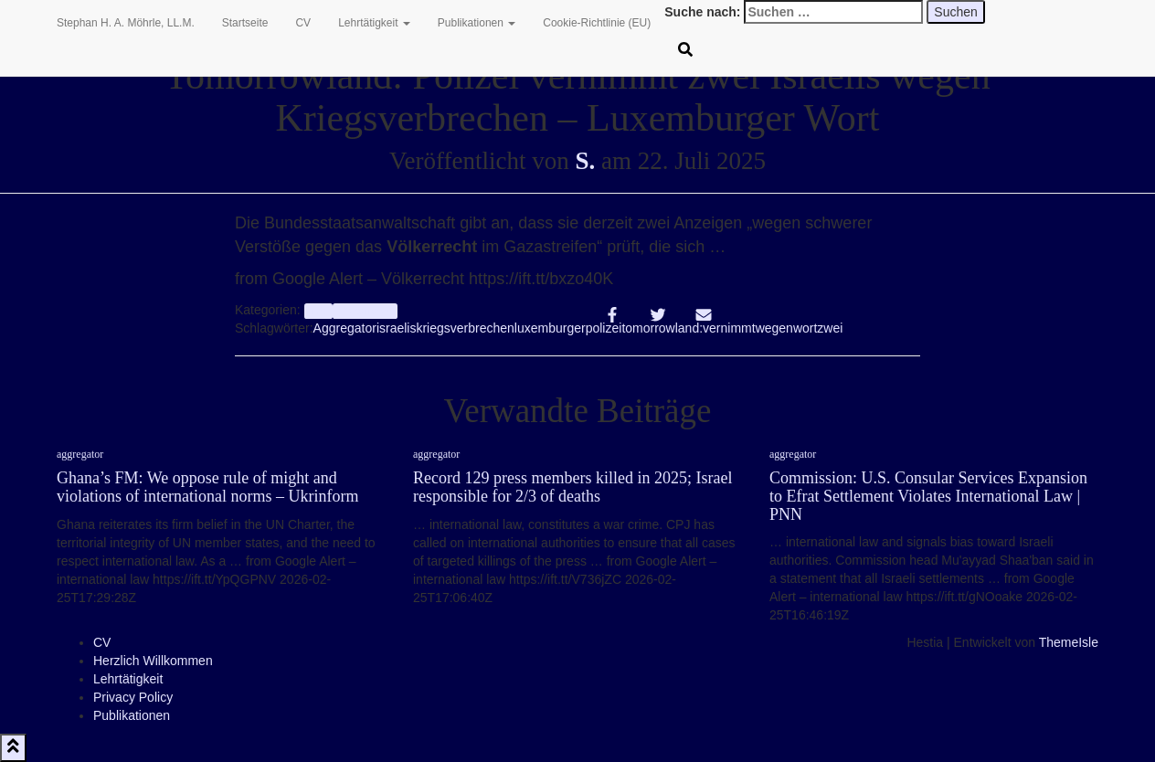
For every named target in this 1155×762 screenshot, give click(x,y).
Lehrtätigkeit (374, 22)
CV (303, 22)
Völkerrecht (365, 310)
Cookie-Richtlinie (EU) (597, 22)
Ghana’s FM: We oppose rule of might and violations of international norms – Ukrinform (207, 487)
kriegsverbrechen (465, 328)
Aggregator (344, 328)
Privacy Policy (133, 697)
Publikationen (476, 22)
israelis (396, 328)
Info (318, 310)
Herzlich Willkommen (153, 660)
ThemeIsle (1068, 642)
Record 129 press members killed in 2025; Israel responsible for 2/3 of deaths (572, 487)
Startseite (245, 22)
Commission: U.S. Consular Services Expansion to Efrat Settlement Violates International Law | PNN (928, 496)
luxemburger (550, 328)
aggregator (80, 454)
